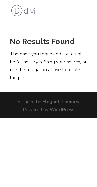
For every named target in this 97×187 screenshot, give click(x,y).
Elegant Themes (60, 101)
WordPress (62, 109)
